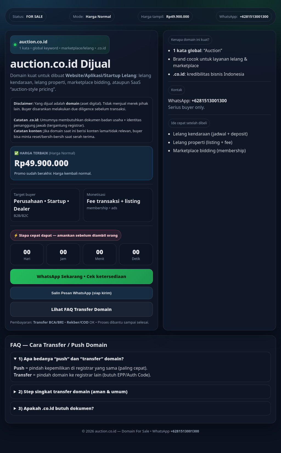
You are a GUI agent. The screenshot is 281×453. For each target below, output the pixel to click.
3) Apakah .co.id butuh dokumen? (56, 408)
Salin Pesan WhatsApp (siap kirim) (81, 293)
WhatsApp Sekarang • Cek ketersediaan (81, 276)
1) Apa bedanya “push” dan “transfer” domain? (71, 359)
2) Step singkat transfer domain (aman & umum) (73, 392)
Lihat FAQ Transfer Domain (81, 309)
